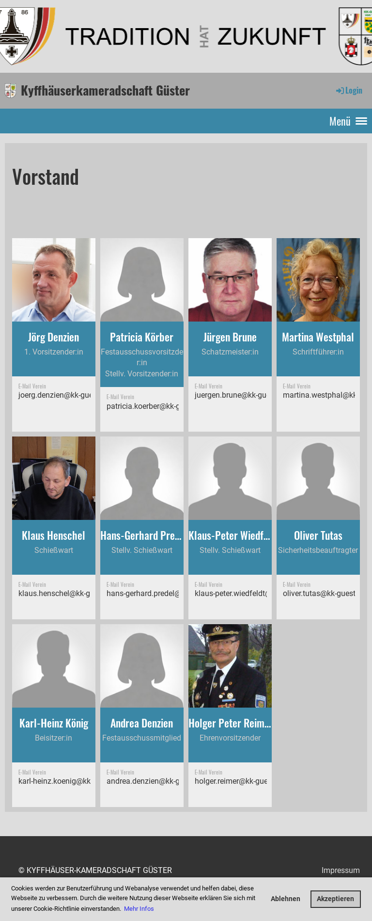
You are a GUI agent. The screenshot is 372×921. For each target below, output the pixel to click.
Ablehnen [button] (285, 899)
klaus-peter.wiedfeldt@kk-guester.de (255, 593)
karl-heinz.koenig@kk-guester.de (72, 781)
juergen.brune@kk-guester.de (244, 395)
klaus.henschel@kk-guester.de (69, 593)
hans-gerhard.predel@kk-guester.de (166, 593)
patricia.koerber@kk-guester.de (159, 406)
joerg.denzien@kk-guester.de (66, 395)
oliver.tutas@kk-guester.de (327, 593)
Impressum (341, 870)
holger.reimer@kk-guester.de (242, 781)
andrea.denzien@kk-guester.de (158, 781)
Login (348, 90)
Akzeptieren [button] (335, 899)
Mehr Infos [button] (139, 908)
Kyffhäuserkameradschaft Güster (105, 90)
